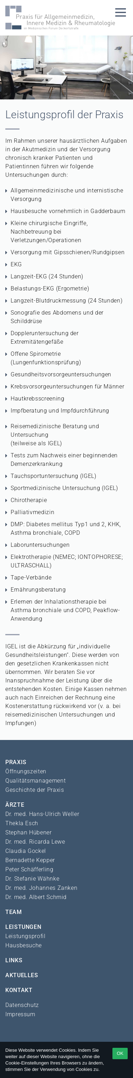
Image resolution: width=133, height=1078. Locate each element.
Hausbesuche (23, 945)
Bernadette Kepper (30, 860)
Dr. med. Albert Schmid (36, 897)
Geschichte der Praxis (34, 789)
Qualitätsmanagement (35, 780)
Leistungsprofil (25, 936)
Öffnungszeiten (25, 771)
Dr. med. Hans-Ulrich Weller (42, 814)
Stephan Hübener (28, 832)
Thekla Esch (21, 823)
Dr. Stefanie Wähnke (32, 878)
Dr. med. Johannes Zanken (41, 887)
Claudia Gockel (25, 851)
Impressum (20, 1014)
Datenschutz (22, 1005)
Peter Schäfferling (29, 869)
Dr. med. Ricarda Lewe (35, 841)
